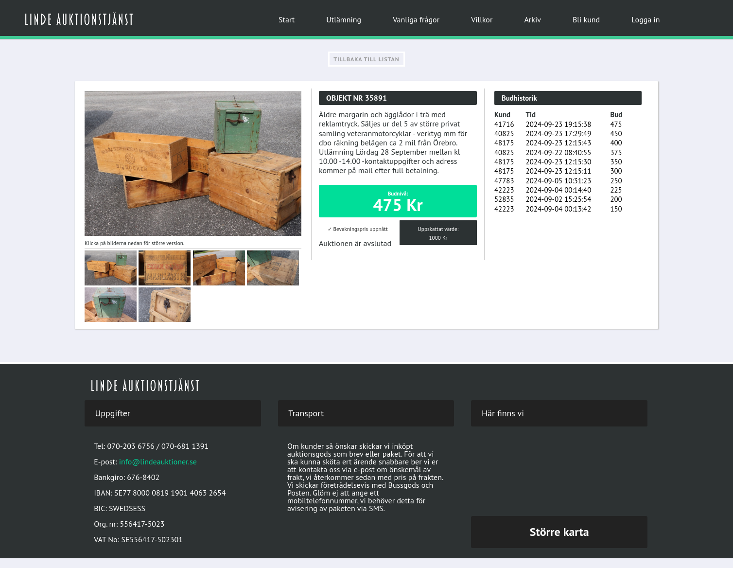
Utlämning (343, 19)
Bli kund (586, 19)
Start (287, 19)
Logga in (645, 19)
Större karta (559, 531)
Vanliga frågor (416, 19)
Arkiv (532, 19)
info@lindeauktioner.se (158, 461)
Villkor (481, 19)
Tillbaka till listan (366, 59)
